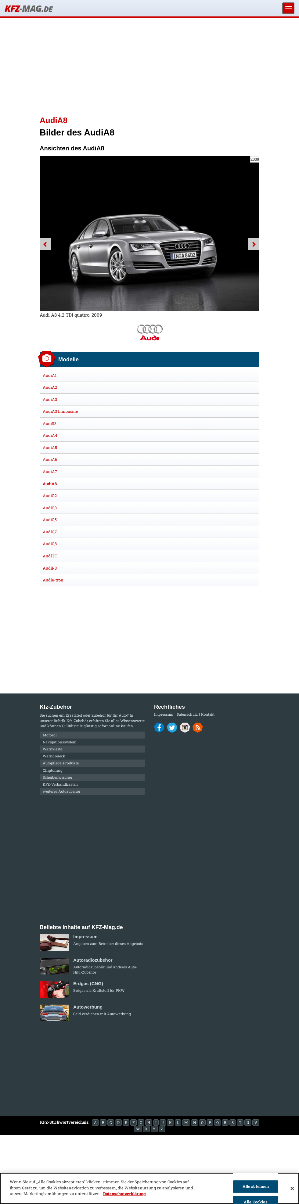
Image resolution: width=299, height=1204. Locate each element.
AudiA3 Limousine (60, 411)
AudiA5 (50, 447)
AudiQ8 (50, 543)
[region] (149, 1188)
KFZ (28, 8)
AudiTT (50, 556)
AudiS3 (49, 423)
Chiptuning (53, 770)
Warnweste (52, 748)
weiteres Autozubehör (62, 791)
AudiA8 (50, 483)
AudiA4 (50, 435)
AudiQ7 (50, 532)
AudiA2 (50, 387)
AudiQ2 (50, 495)
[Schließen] (292, 1188)
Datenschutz (187, 714)
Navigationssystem (60, 741)
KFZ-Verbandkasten (60, 784)
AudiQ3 (50, 508)
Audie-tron (53, 580)
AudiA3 (50, 399)
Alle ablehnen (256, 1186)
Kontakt (207, 714)
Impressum (163, 714)
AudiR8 (50, 568)
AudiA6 (50, 459)
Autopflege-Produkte (61, 762)
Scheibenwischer (57, 777)
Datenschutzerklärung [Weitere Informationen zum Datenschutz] (124, 1193)
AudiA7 (50, 471)
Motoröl (50, 734)
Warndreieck (54, 755)
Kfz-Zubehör (77, 720)
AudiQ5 (50, 519)
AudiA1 (49, 375)
